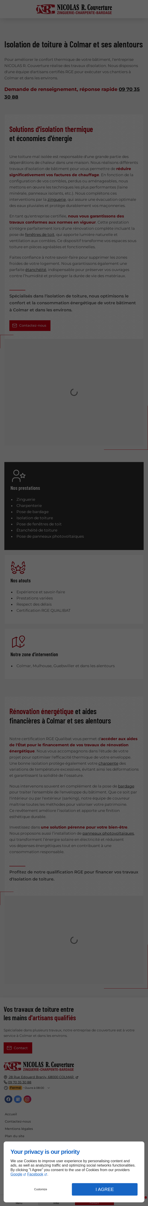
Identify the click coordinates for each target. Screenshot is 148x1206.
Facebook (35, 1174)
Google (16, 1174)
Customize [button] (40, 1189)
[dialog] (74, 1171)
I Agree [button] (104, 1189)
